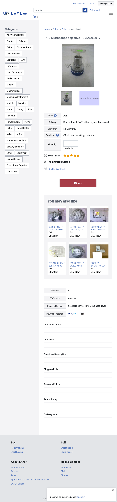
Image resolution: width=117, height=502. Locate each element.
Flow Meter (12, 66)
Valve (9, 134)
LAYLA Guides (17, 483)
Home (47, 29)
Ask (78, 183)
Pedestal (11, 115)
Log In (91, 3)
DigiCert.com (58, 492)
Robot (9, 128)
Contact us (66, 467)
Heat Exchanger (14, 72)
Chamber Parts (24, 47)
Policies (14, 471)
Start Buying (17, 451)
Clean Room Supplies (17, 165)
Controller (11, 60)
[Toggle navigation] (111, 13)
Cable (9, 47)
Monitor (22, 103)
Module (10, 103)
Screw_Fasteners (15, 146)
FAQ (63, 471)
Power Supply (13, 122)
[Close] (113, 490)
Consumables (13, 53)
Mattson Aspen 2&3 (16, 140)
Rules (13, 475)
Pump (27, 122)
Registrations (17, 447)
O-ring (20, 109)
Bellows (22, 41)
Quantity (52, 144)
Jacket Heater (13, 78)
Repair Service (14, 159)
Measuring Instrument (17, 97)
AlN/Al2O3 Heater (15, 35)
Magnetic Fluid (14, 91)
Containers (12, 171)
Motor (9, 109)
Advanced (95, 10)
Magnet (10, 84)
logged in (96, 497)
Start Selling (67, 447)
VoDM (19, 134)
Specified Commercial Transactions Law (30, 479)
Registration (79, 3)
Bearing (10, 41)
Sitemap (65, 475)
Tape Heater (23, 128)
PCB (30, 109)
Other (9, 153)
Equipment (22, 153)
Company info (18, 467)
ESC (23, 60)
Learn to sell (67, 451)
